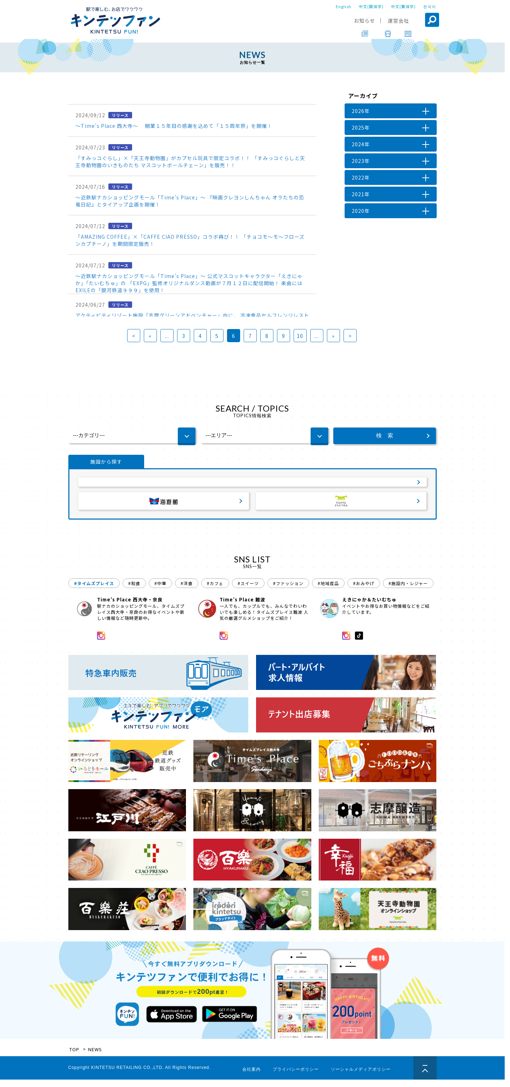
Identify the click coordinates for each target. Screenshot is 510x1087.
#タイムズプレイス (94, 591)
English (343, 6)
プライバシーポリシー (296, 1076)
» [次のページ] (333, 335)
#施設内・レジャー (408, 591)
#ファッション (288, 591)
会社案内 (251, 1076)
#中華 (160, 591)
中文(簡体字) (371, 6)
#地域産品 (328, 591)
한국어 (429, 6)
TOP (74, 1056)
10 (300, 335)
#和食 (134, 591)
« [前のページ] (150, 335)
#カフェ (215, 591)
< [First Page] (133, 335)
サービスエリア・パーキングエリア (252, 485)
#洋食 (187, 591)
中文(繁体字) (403, 6)
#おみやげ (363, 591)
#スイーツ (248, 591)
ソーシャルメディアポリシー (361, 1076)
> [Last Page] (350, 335)
